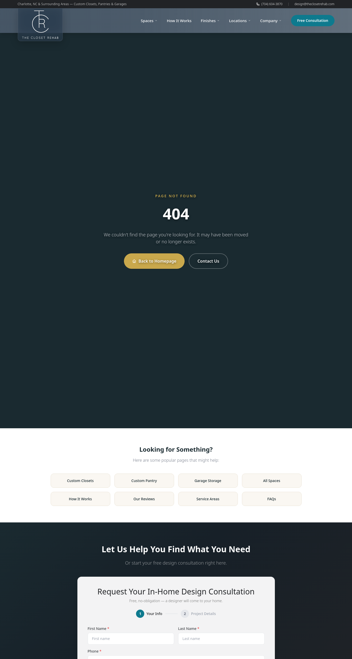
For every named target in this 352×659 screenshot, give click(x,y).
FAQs (271, 498)
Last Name (189, 628)
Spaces (149, 20)
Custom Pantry (144, 480)
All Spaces (271, 480)
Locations (240, 20)
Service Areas (207, 498)
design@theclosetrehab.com (314, 4)
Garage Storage (207, 480)
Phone (95, 651)
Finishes (210, 20)
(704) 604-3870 (269, 4)
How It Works (179, 20)
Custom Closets (80, 480)
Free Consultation (312, 20)
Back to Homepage (154, 261)
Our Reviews (144, 498)
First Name (98, 628)
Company (271, 20)
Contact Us (208, 261)
